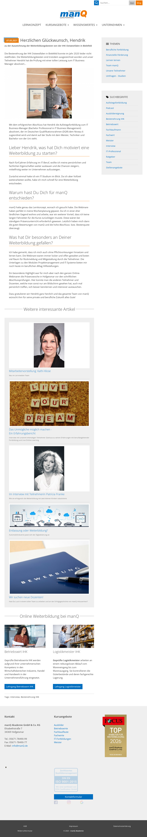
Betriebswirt (112, 124)
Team (109, 162)
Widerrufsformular (25, 831)
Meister (110, 140)
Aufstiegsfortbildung (116, 102)
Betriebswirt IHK (15, 652)
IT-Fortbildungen (62, 738)
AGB (25, 826)
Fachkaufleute (61, 732)
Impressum (73, 826)
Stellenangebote (114, 167)
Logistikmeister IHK (66, 652)
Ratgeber (110, 156)
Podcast (110, 108)
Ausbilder (59, 725)
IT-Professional (113, 151)
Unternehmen (112, 25)
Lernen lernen (113, 60)
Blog (139, 3)
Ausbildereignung (115, 113)
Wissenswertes (84, 25)
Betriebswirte (61, 728)
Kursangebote (56, 25)
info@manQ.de (20, 745)
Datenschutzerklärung (122, 826)
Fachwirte (59, 735)
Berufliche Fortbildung (117, 49)
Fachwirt (110, 135)
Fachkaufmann (113, 129)
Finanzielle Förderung (117, 54)
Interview (110, 145)
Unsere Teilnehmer (115, 70)
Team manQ (112, 65)
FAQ (132, 3)
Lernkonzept (31, 25)
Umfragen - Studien (116, 75)
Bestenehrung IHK (115, 118)
